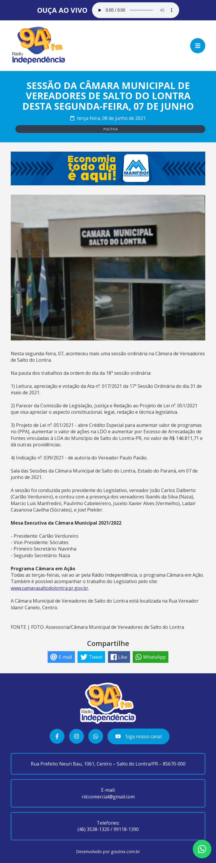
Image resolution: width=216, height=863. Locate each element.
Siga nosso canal (138, 736)
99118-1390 (126, 829)
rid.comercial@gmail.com (108, 796)
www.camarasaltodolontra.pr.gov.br (49, 588)
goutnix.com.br (125, 851)
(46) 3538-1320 (93, 829)
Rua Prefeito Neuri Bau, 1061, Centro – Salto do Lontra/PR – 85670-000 (108, 764)
